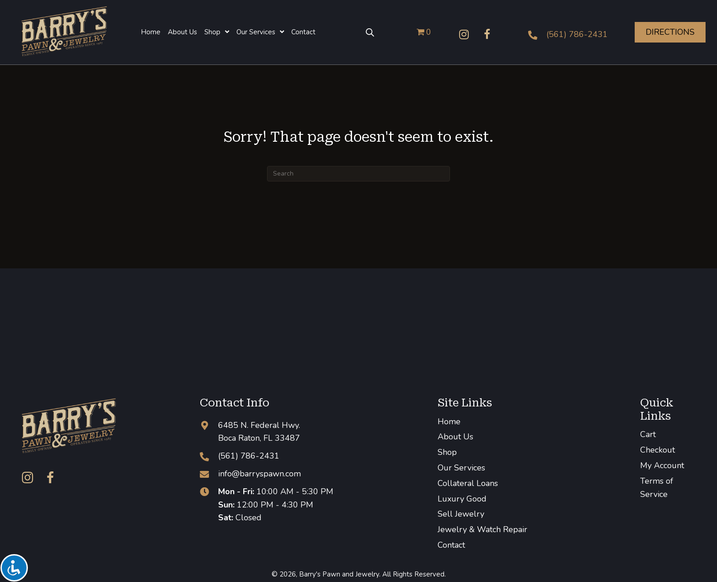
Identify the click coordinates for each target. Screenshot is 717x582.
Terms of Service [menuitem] (656, 487)
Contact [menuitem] (451, 544)
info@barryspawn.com (259, 473)
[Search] (358, 174)
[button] (464, 34)
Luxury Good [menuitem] (462, 498)
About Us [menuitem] (455, 436)
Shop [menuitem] (447, 452)
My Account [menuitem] (662, 465)
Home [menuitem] (449, 421)
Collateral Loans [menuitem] (468, 483)
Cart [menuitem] (648, 434)
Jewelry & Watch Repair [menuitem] (482, 529)
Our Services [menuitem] (461, 467)
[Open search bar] (370, 32)
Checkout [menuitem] (657, 449)
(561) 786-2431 (577, 34)
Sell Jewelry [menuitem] (461, 513)
